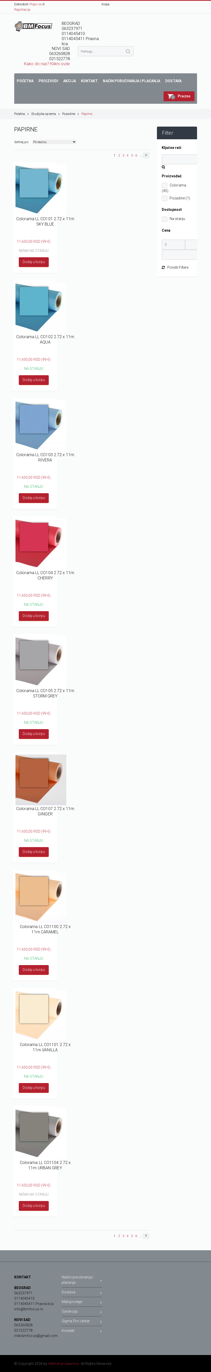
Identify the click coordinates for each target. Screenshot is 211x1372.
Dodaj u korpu (34, 262)
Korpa (106, 4)
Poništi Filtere (175, 267)
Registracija (22, 9)
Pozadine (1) (180, 198)
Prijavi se (35, 4)
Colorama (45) (174, 188)
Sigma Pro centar (82, 1322)
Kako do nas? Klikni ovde (47, 63)
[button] (179, 96)
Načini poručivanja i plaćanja (82, 1279)
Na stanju (177, 219)
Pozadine (70, 114)
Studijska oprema (45, 114)
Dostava (82, 1293)
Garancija (82, 1312)
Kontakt (82, 1331)
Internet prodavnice (63, 1364)
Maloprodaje (82, 1303)
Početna (21, 114)
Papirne (87, 114)
